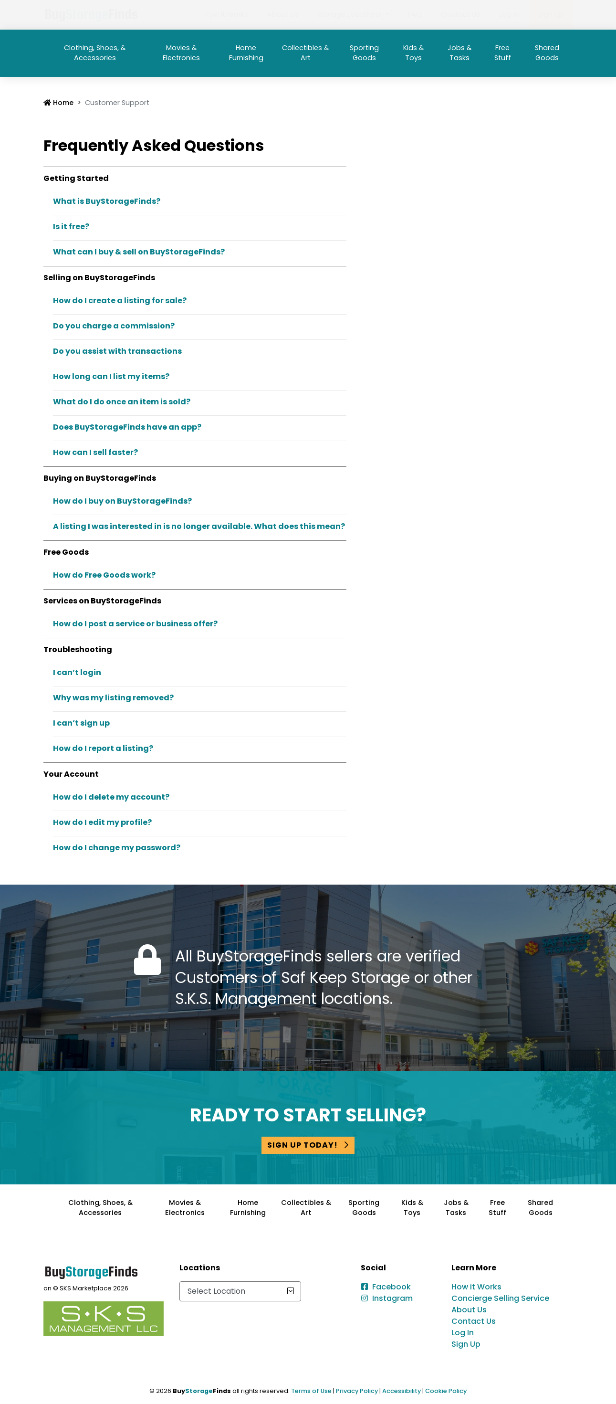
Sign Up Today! (308, 1145)
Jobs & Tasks (460, 53)
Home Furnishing (246, 53)
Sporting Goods (364, 53)
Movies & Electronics (181, 53)
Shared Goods (547, 53)
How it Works (226, 14)
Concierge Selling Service (500, 1298)
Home (58, 102)
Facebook (391, 1286)
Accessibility (401, 1391)
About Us (283, 14)
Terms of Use (311, 1391)
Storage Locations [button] (350, 14)
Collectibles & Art (305, 53)
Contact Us (460, 14)
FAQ (415, 14)
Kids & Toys (413, 53)
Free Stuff (502, 53)
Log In (509, 14)
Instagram (392, 1298)
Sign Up (551, 14)
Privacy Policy (357, 1391)
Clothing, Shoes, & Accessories (95, 53)
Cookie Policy (446, 1391)
